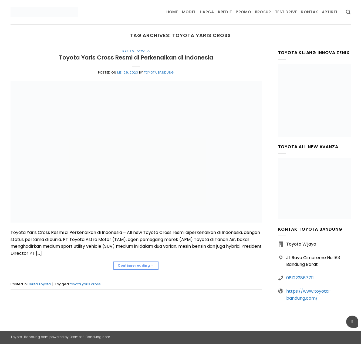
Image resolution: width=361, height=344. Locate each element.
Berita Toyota (136, 50)
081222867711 (300, 278)
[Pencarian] (348, 12)
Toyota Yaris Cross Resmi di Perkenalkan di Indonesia (136, 57)
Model (189, 12)
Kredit (225, 12)
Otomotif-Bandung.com (89, 337)
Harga (207, 12)
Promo (243, 12)
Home (172, 12)
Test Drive (286, 12)
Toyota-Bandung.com (30, 337)
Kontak (309, 12)
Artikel (330, 12)
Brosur (263, 12)
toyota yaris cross (85, 284)
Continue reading (136, 265)
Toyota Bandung (159, 72)
